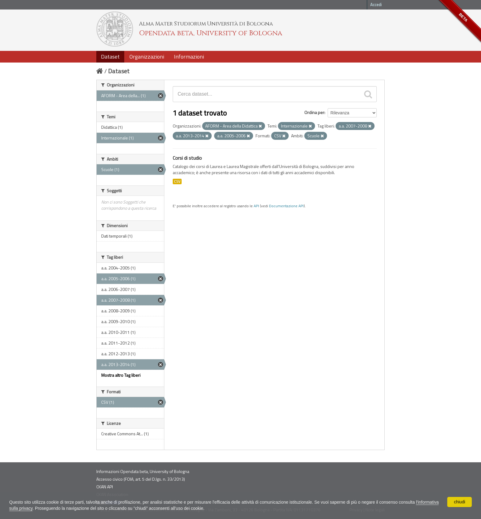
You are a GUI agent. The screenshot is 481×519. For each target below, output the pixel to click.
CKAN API (104, 486)
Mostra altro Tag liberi (120, 375)
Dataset (110, 56)
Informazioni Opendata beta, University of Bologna (142, 471)
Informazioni (189, 56)
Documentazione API (286, 206)
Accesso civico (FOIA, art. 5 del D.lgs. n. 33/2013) (140, 479)
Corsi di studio (187, 158)
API (256, 206)
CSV (177, 181)
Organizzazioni (146, 56)
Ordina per (314, 112)
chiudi (459, 501)
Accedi (376, 5)
